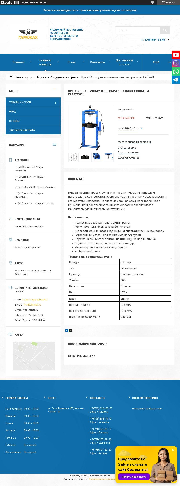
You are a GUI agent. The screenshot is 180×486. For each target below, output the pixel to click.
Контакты (97, 62)
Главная (18, 62)
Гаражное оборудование (52, 77)
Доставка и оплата (124, 62)
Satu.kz (106, 475)
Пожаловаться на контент (103, 479)
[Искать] (165, 30)
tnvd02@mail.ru (32, 304)
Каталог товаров (45, 62)
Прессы (74, 77)
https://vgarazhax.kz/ (35, 299)
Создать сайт (28, 2)
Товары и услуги (25, 77)
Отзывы (14, 120)
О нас (71, 62)
